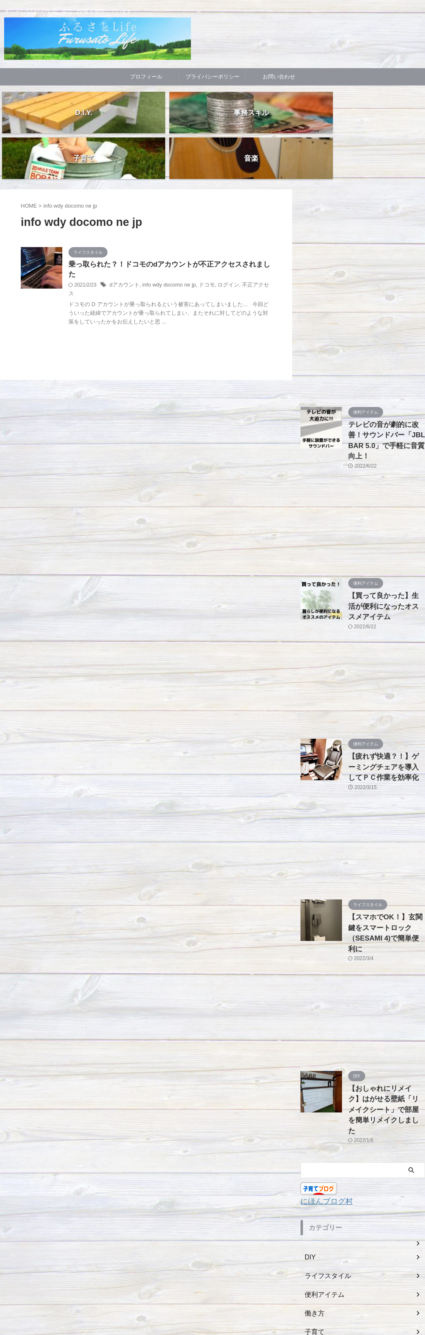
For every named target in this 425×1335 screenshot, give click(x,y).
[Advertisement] (362, 211)
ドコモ (199, 230)
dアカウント (123, 230)
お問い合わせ (279, 76)
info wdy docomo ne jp (164, 230)
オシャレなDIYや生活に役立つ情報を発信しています (212, 1296)
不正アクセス (248, 230)
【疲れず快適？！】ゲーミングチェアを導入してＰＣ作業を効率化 (386, 693)
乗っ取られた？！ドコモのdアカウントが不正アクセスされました (166, 219)
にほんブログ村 (322, 1094)
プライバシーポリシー (212, 76)
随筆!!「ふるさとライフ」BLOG (212, 1308)
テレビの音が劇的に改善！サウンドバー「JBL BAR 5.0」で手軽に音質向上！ (386, 388)
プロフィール (146, 76)
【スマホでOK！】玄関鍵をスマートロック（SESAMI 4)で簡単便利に (386, 850)
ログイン (220, 230)
